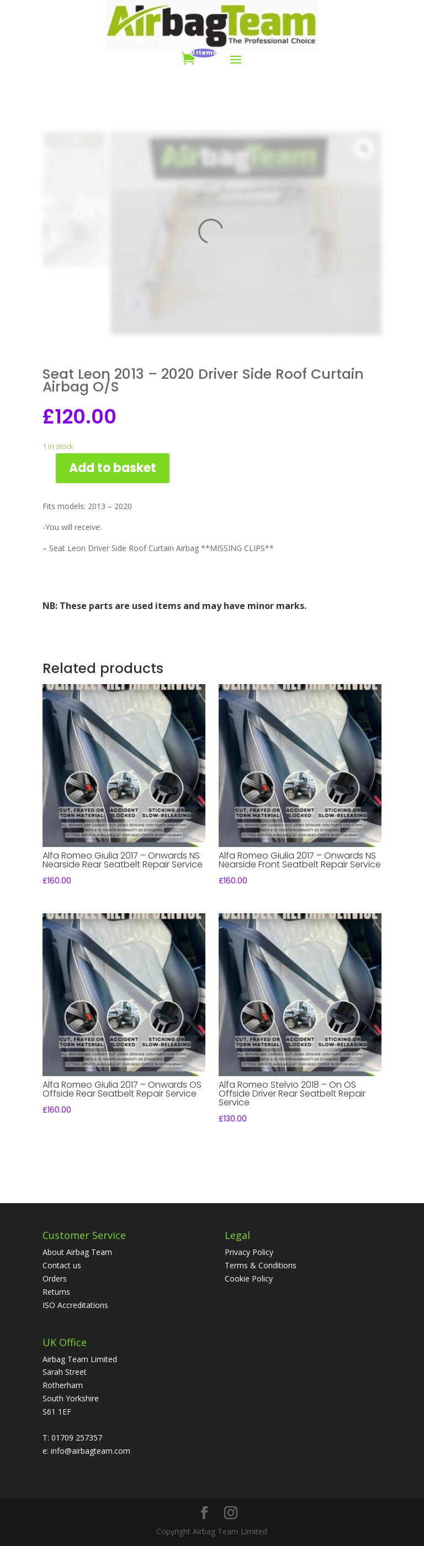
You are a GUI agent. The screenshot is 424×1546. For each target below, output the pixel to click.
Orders (55, 1278)
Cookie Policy (249, 1278)
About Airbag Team (77, 1252)
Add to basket (112, 467)
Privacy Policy (249, 1252)
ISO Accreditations (75, 1305)
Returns (56, 1291)
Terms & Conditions (260, 1265)
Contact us (62, 1265)
